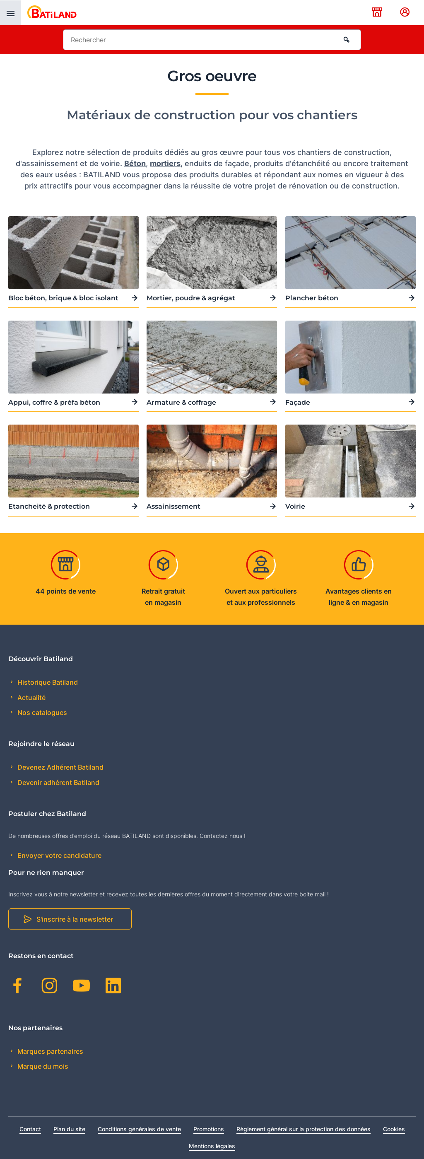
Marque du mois (42, 1066)
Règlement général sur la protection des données (303, 1128)
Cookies (394, 1128)
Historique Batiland (47, 682)
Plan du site (69, 1128)
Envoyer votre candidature (58, 855)
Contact (30, 1128)
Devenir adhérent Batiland (57, 782)
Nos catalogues (41, 712)
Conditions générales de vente (139, 1128)
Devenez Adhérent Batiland (60, 767)
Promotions (208, 1128)
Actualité (31, 697)
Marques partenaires (49, 1051)
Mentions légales (212, 1145)
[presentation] (10, 12)
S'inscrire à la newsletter (74, 919)
